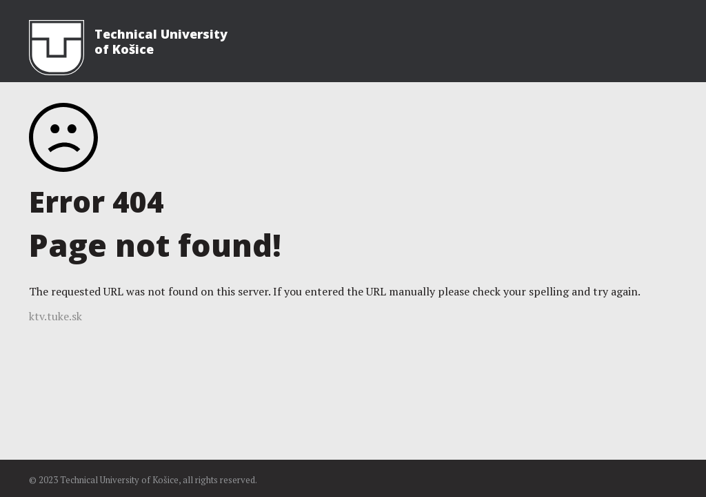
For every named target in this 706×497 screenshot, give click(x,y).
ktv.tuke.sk (55, 316)
